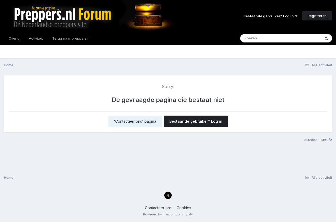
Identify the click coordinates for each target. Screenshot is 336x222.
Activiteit (36, 38)
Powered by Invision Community (168, 214)
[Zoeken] (270, 38)
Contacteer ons (158, 207)
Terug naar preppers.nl (71, 38)
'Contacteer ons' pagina (135, 121)
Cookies (184, 207)
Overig (14, 38)
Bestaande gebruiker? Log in (270, 16)
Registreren (317, 16)
